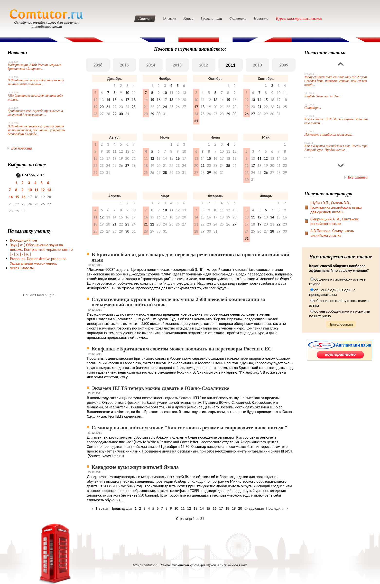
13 (49, 190)
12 (43, 190)
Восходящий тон (23, 240)
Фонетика (237, 18)
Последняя (275, 508)
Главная (144, 18)
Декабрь (114, 78)
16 (23, 197)
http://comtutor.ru (145, 565)
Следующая (254, 508)
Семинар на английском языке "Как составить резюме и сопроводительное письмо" (189, 428)
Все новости (21, 148)
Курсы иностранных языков (299, 18)
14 (11, 197)
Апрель (114, 196)
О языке (169, 18)
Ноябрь (165, 78)
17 (221, 508)
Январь (266, 196)
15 (17, 197)
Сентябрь (266, 78)
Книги (188, 18)
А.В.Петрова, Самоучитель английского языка (332, 233)
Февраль (215, 196)
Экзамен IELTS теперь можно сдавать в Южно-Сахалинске (160, 388)
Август (114, 137)
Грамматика (211, 18)
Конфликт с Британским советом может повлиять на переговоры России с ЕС (182, 349)
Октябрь (215, 78)
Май (265, 137)
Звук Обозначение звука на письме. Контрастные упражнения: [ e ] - (41, 249)
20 (240, 508)
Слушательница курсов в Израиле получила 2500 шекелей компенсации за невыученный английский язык (178, 302)
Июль (165, 137)
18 (227, 508)
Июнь (215, 137)
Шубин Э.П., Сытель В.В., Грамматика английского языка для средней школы (336, 207)
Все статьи (358, 177)
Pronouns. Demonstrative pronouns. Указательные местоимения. (38, 261)
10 (30, 190)
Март (164, 196)
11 (36, 190)
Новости (261, 18)
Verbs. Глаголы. (22, 268)
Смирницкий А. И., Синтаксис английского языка (334, 221)
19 (234, 508)
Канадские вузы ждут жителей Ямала (135, 467)
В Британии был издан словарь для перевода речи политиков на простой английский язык (190, 257)
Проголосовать (341, 324)
